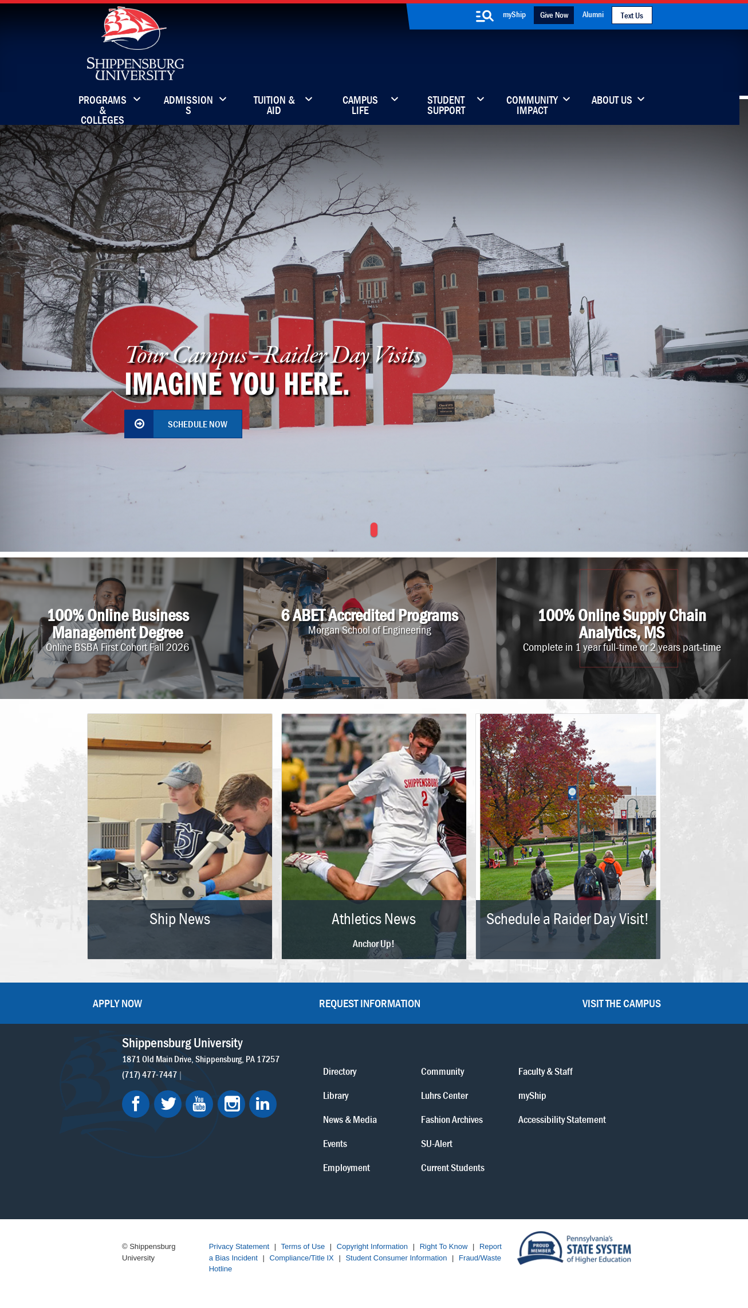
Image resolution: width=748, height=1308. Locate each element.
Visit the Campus (621, 1003)
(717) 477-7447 (149, 1073)
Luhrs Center (444, 1094)
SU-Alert (436, 1142)
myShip (514, 14)
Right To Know (444, 1246)
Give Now (554, 14)
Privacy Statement (239, 1246)
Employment (346, 1166)
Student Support (446, 106)
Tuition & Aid (274, 106)
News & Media (350, 1118)
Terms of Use (303, 1246)
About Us (612, 101)
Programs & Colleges (102, 106)
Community (442, 1070)
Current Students (453, 1166)
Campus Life (360, 106)
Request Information (369, 1003)
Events (335, 1142)
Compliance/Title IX (302, 1258)
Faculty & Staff (545, 1070)
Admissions (188, 106)
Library (335, 1094)
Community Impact (532, 106)
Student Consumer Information (396, 1258)
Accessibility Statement (562, 1118)
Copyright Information (372, 1246)
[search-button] (484, 16)
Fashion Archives (452, 1118)
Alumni (593, 14)
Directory (339, 1070)
